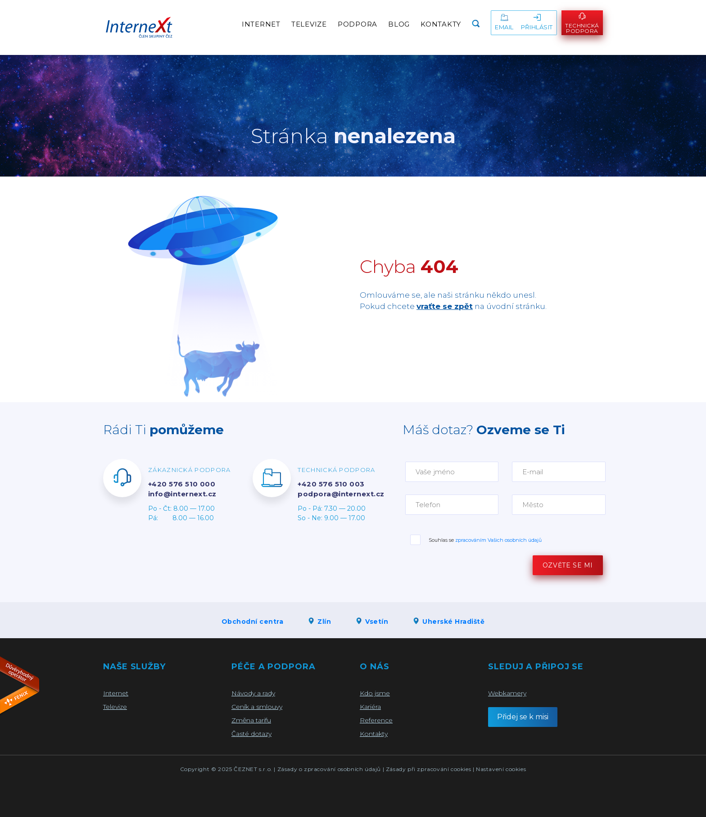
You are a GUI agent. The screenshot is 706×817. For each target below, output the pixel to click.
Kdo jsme (375, 693)
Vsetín (371, 621)
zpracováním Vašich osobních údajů (498, 540)
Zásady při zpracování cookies (428, 769)
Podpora (357, 24)
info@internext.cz (182, 494)
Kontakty (441, 24)
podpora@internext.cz (341, 494)
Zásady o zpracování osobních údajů (329, 769)
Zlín (319, 621)
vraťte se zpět (444, 306)
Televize (309, 24)
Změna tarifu (251, 720)
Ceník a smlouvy (256, 707)
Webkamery (507, 693)
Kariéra (370, 707)
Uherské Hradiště (448, 621)
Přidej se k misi (522, 717)
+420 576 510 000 (181, 484)
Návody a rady (253, 693)
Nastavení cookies (501, 769)
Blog (399, 24)
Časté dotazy (251, 734)
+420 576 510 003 (331, 484)
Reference (376, 720)
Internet (261, 24)
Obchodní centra (253, 621)
